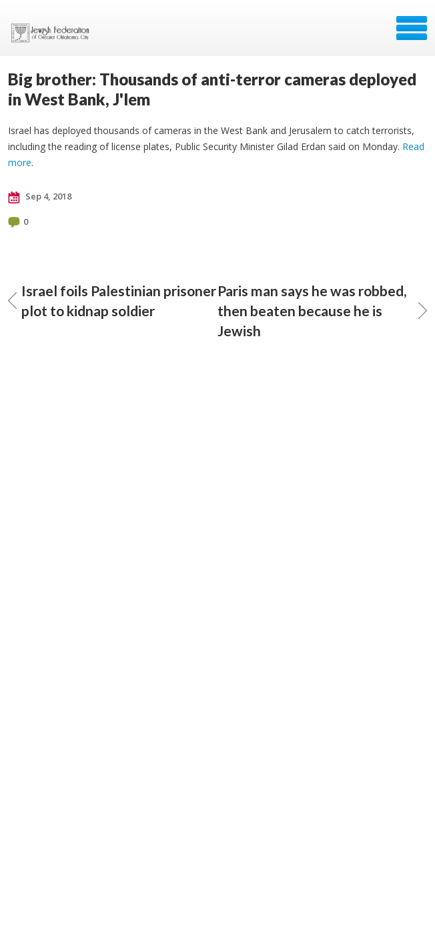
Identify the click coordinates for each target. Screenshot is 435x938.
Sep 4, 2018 (39, 196)
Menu (411, 28)
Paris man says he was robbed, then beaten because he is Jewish (322, 310)
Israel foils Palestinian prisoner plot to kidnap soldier (112, 300)
